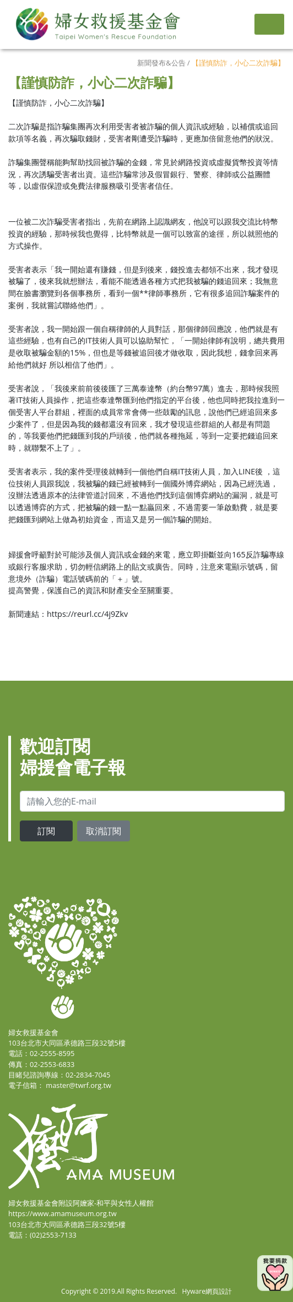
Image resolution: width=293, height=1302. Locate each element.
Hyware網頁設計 (206, 1291)
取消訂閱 (103, 831)
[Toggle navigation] (269, 24)
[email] (152, 801)
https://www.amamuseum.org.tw (62, 1213)
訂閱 (46, 831)
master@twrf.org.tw (78, 1085)
